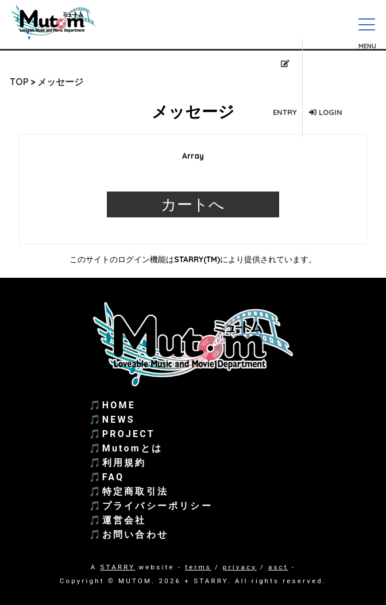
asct (278, 567)
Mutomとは (132, 448)
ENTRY (285, 88)
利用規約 (124, 462)
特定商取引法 (135, 491)
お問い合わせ (135, 534)
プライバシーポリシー (157, 505)
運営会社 (124, 520)
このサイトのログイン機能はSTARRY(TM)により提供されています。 (193, 259)
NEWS (118, 419)
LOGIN (325, 112)
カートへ (193, 204)
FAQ (113, 477)
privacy (240, 567)
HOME (119, 405)
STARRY (118, 567)
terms (198, 567)
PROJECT (128, 433)
